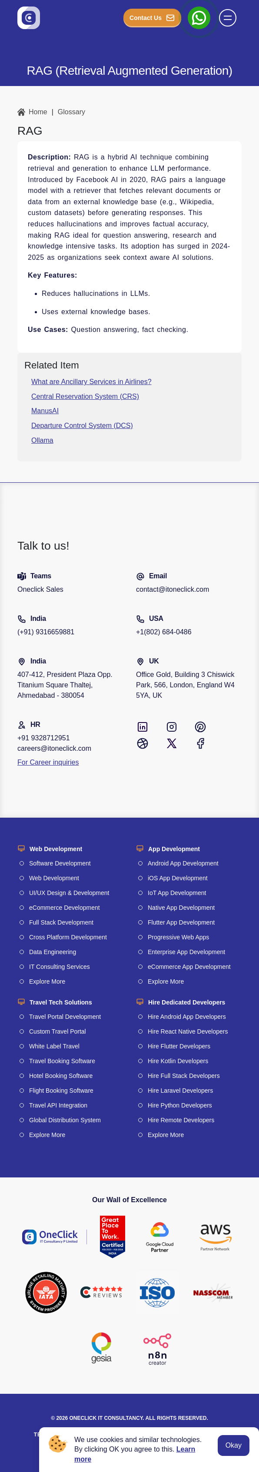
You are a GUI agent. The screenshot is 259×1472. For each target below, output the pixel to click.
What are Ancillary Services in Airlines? (91, 381)
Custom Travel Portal (57, 1031)
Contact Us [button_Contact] (152, 18)
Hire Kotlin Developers (178, 1061)
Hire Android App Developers (187, 1016)
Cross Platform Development (68, 937)
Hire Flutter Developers (179, 1046)
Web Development (56, 848)
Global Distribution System (65, 1120)
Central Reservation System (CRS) (85, 396)
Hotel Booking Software (61, 1075)
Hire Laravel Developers (180, 1090)
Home (32, 112)
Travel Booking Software (62, 1061)
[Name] (230, 18)
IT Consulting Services (59, 966)
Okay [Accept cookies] (234, 1445)
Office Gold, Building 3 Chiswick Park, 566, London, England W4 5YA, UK (185, 685)
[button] (227, 18)
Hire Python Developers (180, 1105)
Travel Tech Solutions (61, 1002)
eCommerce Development (64, 907)
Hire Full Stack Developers (184, 1075)
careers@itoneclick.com (54, 748)
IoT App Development (177, 892)
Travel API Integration (58, 1105)
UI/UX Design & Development (69, 892)
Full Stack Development (61, 922)
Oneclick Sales (40, 589)
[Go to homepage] (28, 18)
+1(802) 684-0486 (164, 632)
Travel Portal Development (65, 1016)
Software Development (60, 863)
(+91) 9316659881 (45, 632)
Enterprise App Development (186, 951)
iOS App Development (178, 878)
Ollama (42, 440)
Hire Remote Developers (181, 1120)
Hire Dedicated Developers (186, 1002)
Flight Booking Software (61, 1090)
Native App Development (181, 907)
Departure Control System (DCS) (82, 425)
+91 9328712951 (43, 738)
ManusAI (45, 410)
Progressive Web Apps (178, 937)
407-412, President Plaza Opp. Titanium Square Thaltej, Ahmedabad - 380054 (65, 685)
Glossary (71, 112)
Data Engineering (52, 951)
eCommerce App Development (189, 966)
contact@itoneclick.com (172, 589)
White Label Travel (54, 1046)
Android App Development (183, 863)
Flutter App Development (181, 922)
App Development (174, 848)
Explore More (47, 981)
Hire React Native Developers (188, 1031)
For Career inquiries (48, 762)
